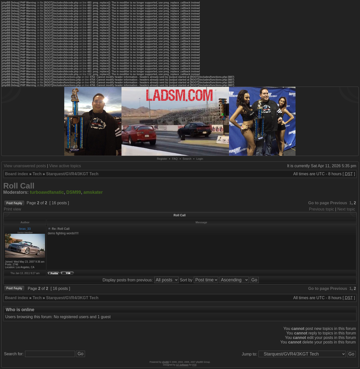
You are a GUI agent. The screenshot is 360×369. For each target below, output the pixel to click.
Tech (37, 174)
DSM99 (73, 192)
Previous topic (321, 209)
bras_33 (24, 229)
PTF (194, 364)
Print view (12, 209)
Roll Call (18, 185)
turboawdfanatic (47, 192)
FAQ (175, 158)
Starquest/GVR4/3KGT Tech (72, 174)
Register (162, 158)
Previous (338, 203)
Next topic (346, 209)
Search (187, 158)
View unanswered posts (25, 166)
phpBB (165, 362)
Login (199, 158)
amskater (93, 192)
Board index (16, 174)
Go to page (318, 203)
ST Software (182, 364)
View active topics (65, 166)
